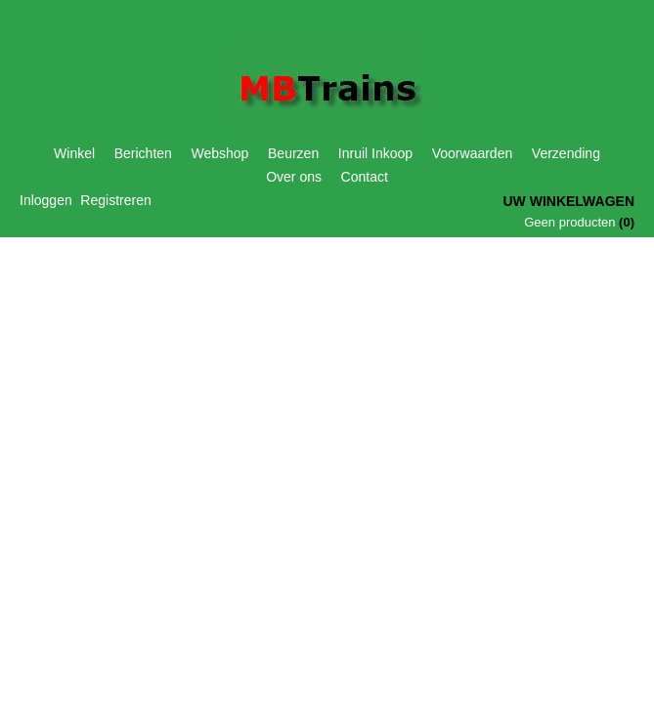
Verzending (566, 153)
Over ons (294, 177)
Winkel (74, 153)
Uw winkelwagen (568, 201)
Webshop (220, 153)
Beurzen (293, 153)
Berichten (143, 153)
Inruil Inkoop (375, 153)
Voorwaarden (472, 153)
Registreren (115, 200)
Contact (364, 177)
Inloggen (46, 200)
